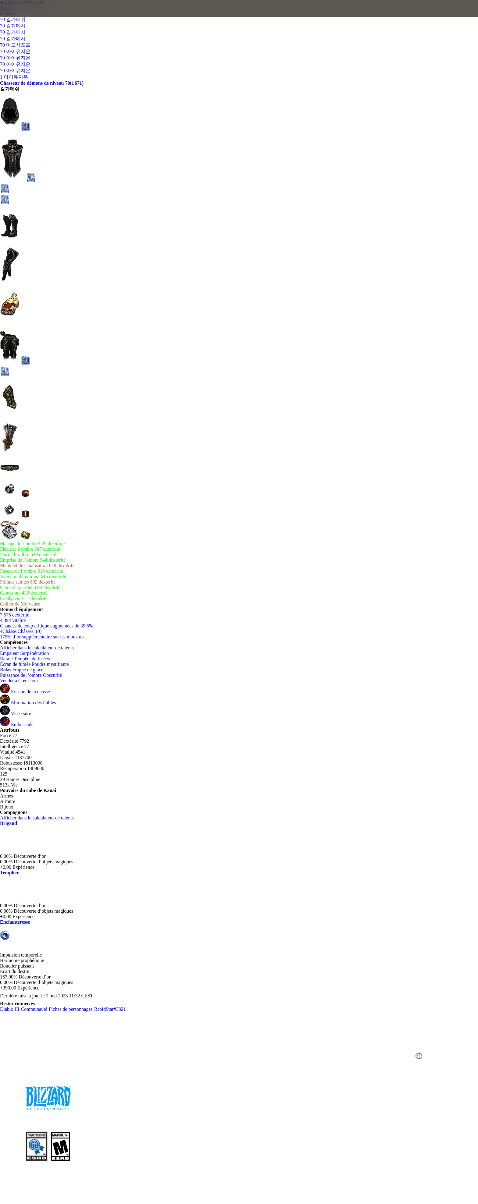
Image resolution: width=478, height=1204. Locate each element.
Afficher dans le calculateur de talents (40, 647)
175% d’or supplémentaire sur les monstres (42, 636)
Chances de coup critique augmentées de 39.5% (46, 625)
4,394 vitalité (13, 620)
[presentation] (27, 16)
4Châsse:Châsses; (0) (20, 631)
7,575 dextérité (14, 614)
